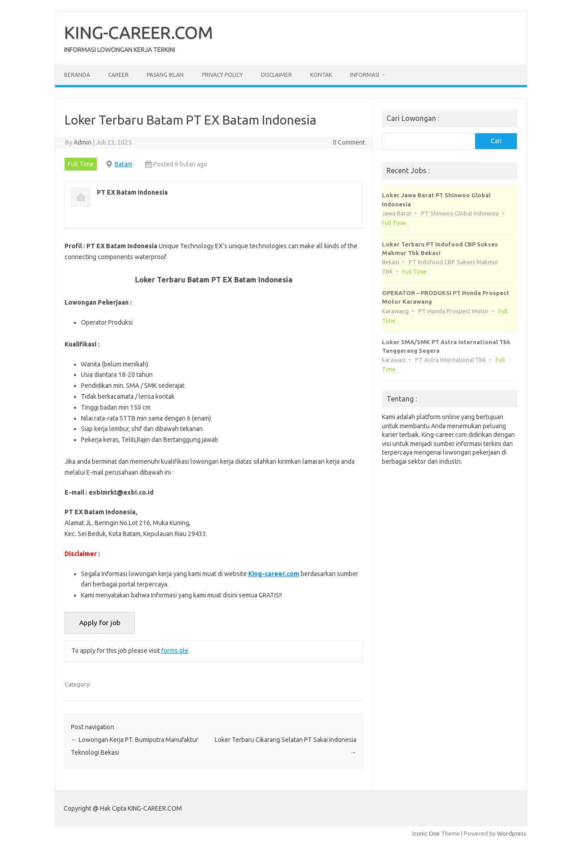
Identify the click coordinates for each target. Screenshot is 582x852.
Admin (82, 142)
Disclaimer (276, 75)
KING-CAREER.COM (138, 32)
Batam (123, 164)
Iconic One (426, 833)
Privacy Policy (222, 75)
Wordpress (512, 833)
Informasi (364, 75)
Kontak (321, 75)
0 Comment (349, 142)
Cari (496, 141)
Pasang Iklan (165, 75)
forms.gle (174, 650)
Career (118, 75)
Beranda (77, 75)
